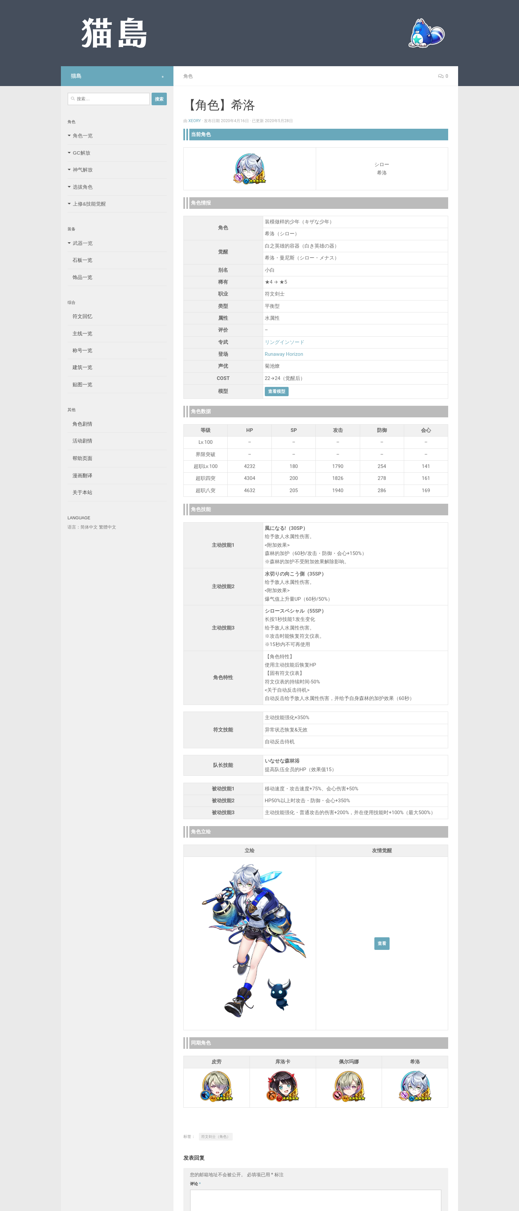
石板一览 (80, 260)
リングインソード (285, 342)
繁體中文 (107, 527)
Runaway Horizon (284, 354)
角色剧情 (80, 424)
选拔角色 (83, 187)
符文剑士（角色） (215, 1137)
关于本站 (80, 492)
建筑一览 (80, 367)
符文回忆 (80, 316)
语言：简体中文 (83, 527)
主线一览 (80, 333)
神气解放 (83, 169)
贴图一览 (80, 384)
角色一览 (83, 135)
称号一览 (80, 350)
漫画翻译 (80, 475)
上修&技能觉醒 (89, 204)
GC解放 (81, 153)
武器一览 (83, 243)
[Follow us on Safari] (163, 76)
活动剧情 (80, 440)
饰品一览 (80, 277)
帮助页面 (80, 458)
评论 (195, 1184)
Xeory (194, 120)
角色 (188, 76)
